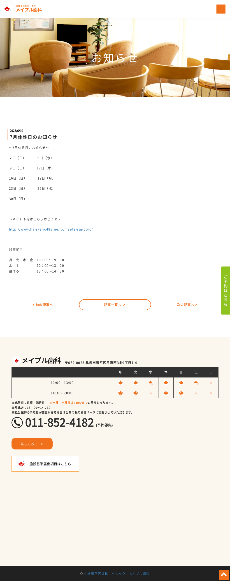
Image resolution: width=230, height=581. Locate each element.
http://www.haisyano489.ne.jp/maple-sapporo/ (51, 229)
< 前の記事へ (43, 304)
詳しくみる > (32, 444)
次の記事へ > (187, 304)
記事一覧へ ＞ (115, 304)
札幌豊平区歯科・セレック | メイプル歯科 (117, 573)
